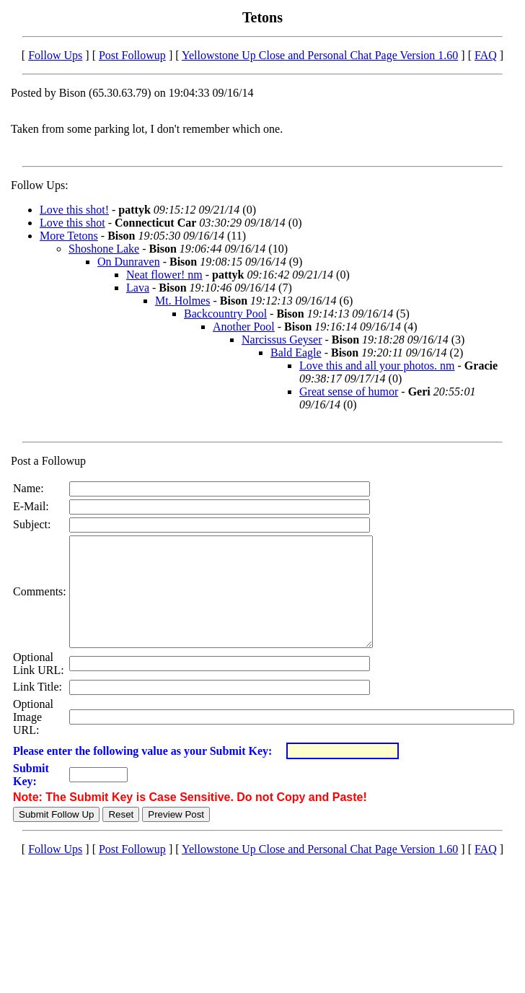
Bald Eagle (296, 352)
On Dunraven (128, 261)
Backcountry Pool (225, 313)
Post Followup (132, 55)
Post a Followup (48, 461)
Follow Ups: (40, 185)
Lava (137, 287)
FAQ (486, 55)
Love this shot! (74, 210)
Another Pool (244, 326)
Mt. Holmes (182, 300)
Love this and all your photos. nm (377, 365)
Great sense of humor (348, 391)
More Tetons (69, 235)
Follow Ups (55, 55)
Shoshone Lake (104, 248)
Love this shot (72, 222)
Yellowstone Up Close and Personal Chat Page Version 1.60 (320, 55)
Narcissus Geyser (282, 339)
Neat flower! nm (164, 274)
